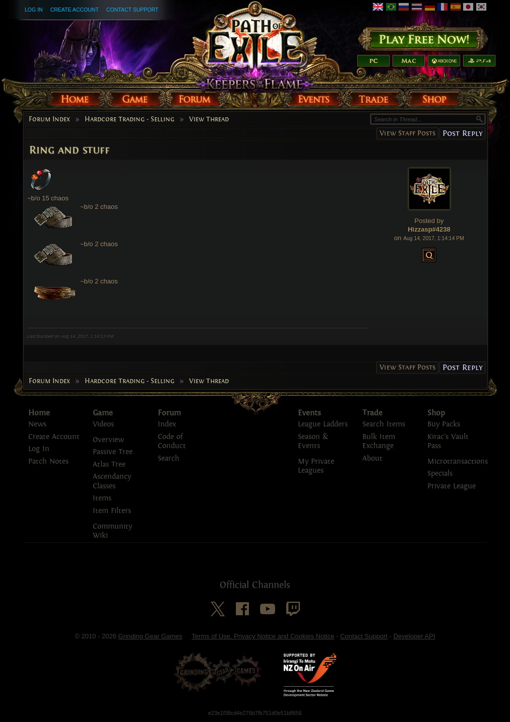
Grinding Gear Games (150, 636)
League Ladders (323, 424)
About (372, 458)
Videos (103, 424)
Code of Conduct (172, 441)
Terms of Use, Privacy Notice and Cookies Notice (263, 636)
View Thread (209, 119)
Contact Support (132, 10)
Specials (440, 473)
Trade (372, 412)
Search (168, 458)
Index (167, 424)
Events (309, 412)
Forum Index (49, 119)
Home (39, 412)
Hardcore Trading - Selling (129, 119)
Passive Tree (113, 452)
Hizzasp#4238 (429, 229)
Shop (436, 412)
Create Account (74, 10)
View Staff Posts (407, 133)
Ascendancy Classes (112, 481)
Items (102, 498)
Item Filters (112, 511)
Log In (34, 10)
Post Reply (462, 133)
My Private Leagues (316, 466)
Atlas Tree (109, 464)
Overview (108, 440)
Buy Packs (443, 424)
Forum (169, 412)
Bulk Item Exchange (378, 441)
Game (103, 412)
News (37, 424)
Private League (451, 486)
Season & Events (313, 441)
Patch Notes (48, 461)
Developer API (414, 636)
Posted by (429, 221)
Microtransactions (457, 461)
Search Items (383, 424)
